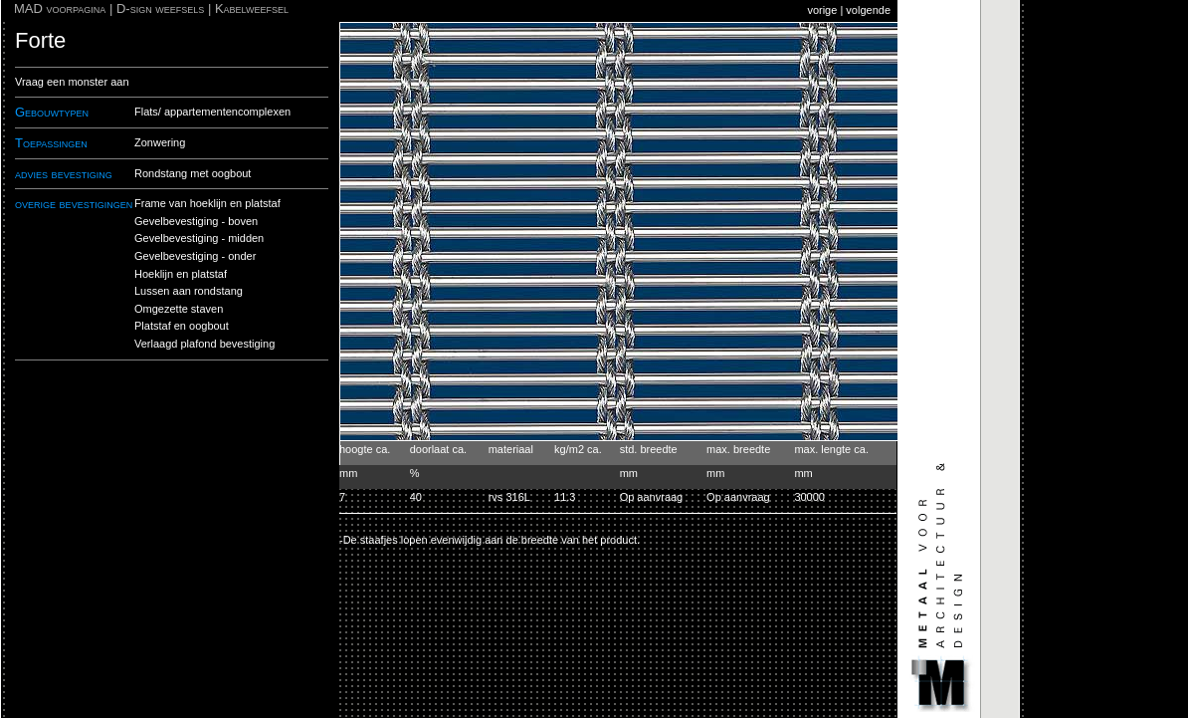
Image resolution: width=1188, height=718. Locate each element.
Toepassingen (51, 142)
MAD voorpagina (59, 8)
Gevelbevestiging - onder (195, 256)
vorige (822, 10)
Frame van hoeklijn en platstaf (207, 203)
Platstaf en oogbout (181, 326)
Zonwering (159, 142)
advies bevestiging (63, 173)
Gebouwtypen (52, 112)
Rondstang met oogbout (192, 173)
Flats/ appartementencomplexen (212, 112)
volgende (868, 10)
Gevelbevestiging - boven (196, 221)
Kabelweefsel (252, 8)
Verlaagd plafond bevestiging (204, 344)
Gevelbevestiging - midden (199, 238)
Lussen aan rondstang (188, 291)
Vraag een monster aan (72, 82)
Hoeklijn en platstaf (180, 274)
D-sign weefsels (160, 8)
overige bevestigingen (73, 203)
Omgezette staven (178, 309)
